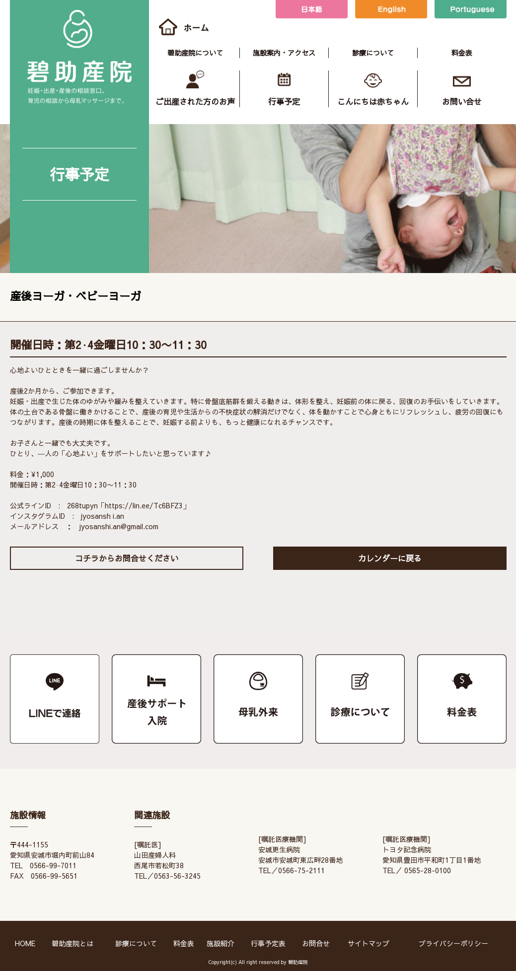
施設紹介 (220, 943)
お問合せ (316, 943)
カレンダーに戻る (390, 558)
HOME (25, 943)
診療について (373, 53)
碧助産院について (195, 53)
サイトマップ (368, 943)
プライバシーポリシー (453, 943)
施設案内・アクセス (284, 53)
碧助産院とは (72, 943)
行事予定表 (268, 943)
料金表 (461, 53)
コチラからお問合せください (126, 558)
